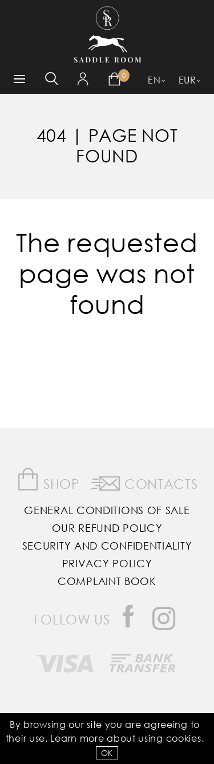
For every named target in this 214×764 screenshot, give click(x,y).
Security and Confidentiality (107, 545)
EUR (187, 80)
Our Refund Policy (107, 528)
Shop (48, 479)
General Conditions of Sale (106, 510)
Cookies (183, 738)
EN (154, 80)
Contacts (144, 481)
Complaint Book (107, 581)
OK (107, 752)
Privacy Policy (107, 563)
